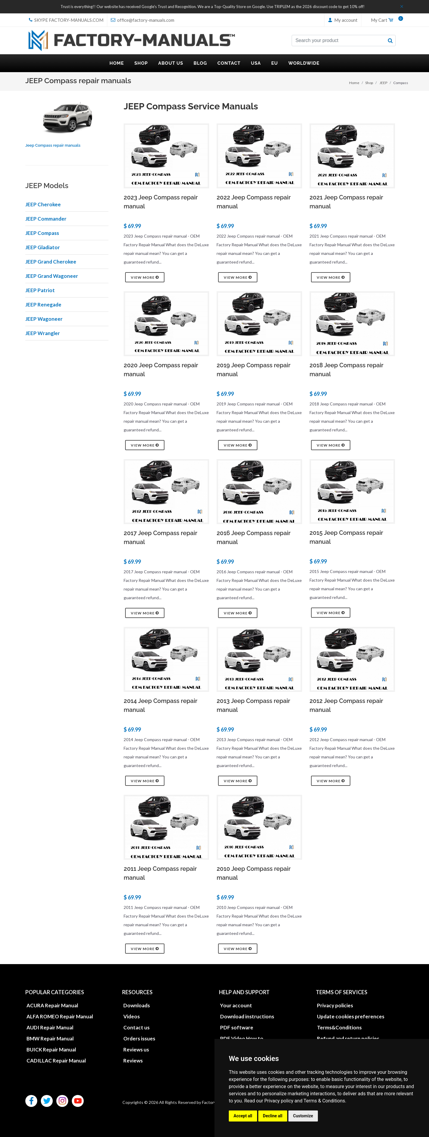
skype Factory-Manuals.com (66, 20)
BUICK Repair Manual (51, 1049)
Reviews (133, 1060)
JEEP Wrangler (42, 333)
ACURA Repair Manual (52, 1005)
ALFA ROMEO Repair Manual (60, 1016)
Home (354, 82)
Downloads (136, 1005)
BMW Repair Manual (50, 1038)
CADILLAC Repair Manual (56, 1060)
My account (343, 20)
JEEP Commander (45, 219)
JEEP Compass (42, 233)
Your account (236, 1005)
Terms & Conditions (324, 1101)
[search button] (390, 40)
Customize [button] (303, 1115)
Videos (131, 1016)
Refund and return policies (348, 1038)
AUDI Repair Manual (50, 1027)
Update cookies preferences (350, 1016)
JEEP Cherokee (43, 204)
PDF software (236, 1027)
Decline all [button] (272, 1115)
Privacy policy (278, 1101)
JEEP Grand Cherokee (50, 261)
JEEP (383, 82)
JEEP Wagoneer (44, 319)
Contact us (136, 1027)
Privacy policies (335, 1005)
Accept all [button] (243, 1115)
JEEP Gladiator (42, 247)
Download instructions (247, 1016)
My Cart (385, 20)
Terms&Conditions (339, 1027)
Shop (369, 82)
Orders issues (139, 1038)
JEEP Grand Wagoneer (51, 276)
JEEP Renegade (43, 304)
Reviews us (136, 1049)
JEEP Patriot (40, 290)
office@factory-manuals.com (142, 20)
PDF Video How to (241, 1038)
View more (145, 277)
